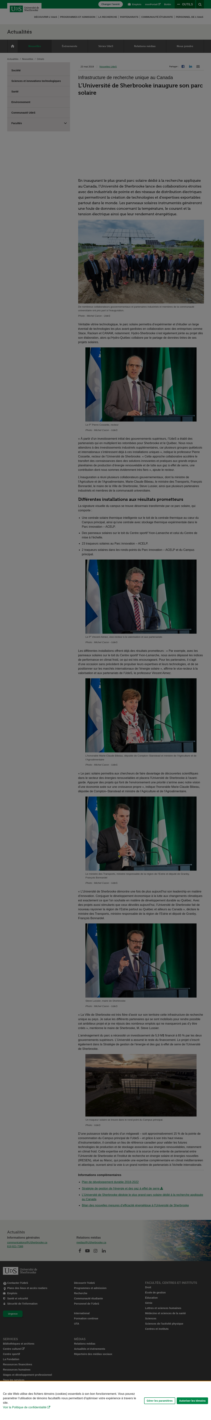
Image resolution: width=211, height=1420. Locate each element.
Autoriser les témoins (192, 1400)
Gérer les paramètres (160, 1400)
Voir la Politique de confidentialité (24, 1407)
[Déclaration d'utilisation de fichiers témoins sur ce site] (105, 1400)
